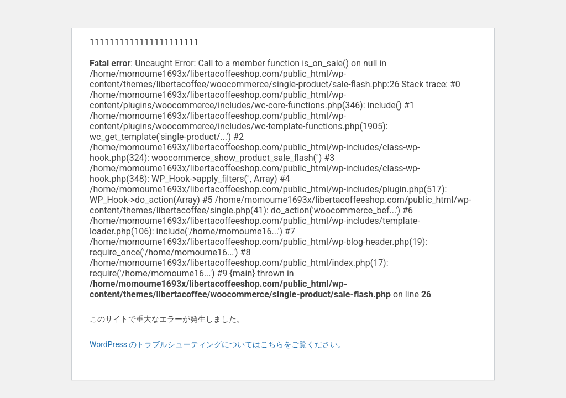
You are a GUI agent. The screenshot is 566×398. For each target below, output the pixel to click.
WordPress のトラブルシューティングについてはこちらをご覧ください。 (218, 344)
